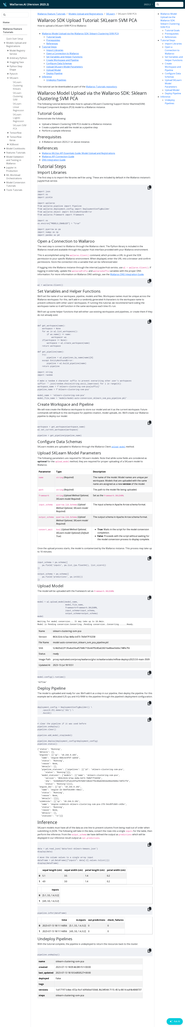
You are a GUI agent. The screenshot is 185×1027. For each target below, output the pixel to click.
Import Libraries (173, 43)
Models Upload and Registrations (86, 13)
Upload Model (172, 90)
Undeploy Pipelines (56, 80)
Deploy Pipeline (173, 93)
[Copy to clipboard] (149, 187)
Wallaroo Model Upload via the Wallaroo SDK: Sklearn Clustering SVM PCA (170, 20)
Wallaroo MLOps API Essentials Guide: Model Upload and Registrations (78, 153)
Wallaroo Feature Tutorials (51, 13)
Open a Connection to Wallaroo (172, 50)
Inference (165, 96)
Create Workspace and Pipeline (173, 67)
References (170, 37)
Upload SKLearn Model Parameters (64, 66)
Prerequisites (172, 33)
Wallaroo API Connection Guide (58, 156)
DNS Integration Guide (53, 159)
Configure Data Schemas (59, 63)
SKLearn (110, 13)
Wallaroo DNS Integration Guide (127, 274)
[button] (148, 4)
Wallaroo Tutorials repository (101, 86)
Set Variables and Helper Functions (64, 56)
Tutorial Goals (172, 30)
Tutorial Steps (167, 40)
